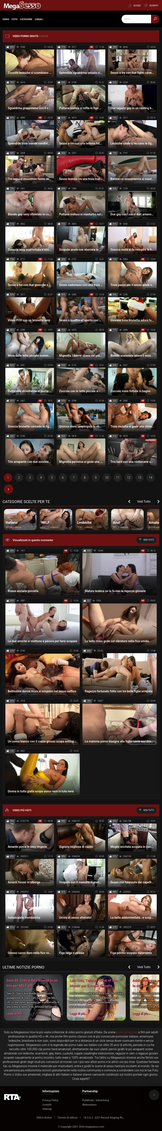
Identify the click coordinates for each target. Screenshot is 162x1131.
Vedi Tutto (144, 501)
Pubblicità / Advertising (95, 1100)
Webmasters (89, 1104)
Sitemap (47, 1109)
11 (117, 477)
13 (139, 477)
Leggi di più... (15, 1013)
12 (128, 477)
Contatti (46, 1104)
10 (106, 477)
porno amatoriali (127, 1032)
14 (150, 477)
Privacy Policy (50, 1100)
